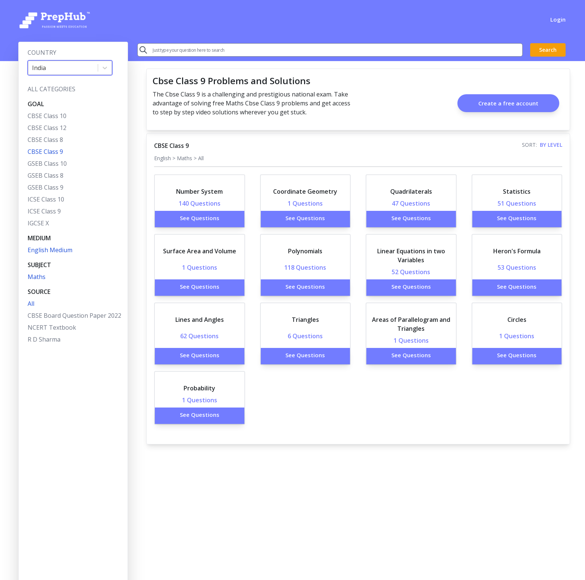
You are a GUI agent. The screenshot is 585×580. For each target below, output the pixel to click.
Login (558, 19)
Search (548, 49)
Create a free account (508, 103)
